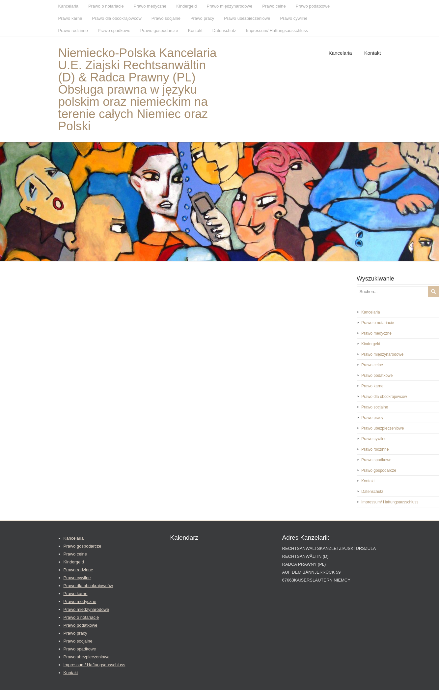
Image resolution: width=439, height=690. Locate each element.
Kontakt (195, 30)
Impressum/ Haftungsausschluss (277, 30)
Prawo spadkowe (114, 30)
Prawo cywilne (293, 18)
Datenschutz (224, 30)
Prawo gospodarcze (159, 30)
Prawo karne (70, 18)
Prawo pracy (202, 18)
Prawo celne (274, 6)
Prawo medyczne (150, 6)
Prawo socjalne (165, 18)
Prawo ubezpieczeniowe (247, 18)
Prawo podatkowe (313, 6)
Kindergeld (186, 6)
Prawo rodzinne (73, 30)
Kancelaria (68, 6)
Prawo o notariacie (106, 6)
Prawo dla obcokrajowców (116, 18)
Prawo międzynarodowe (229, 6)
